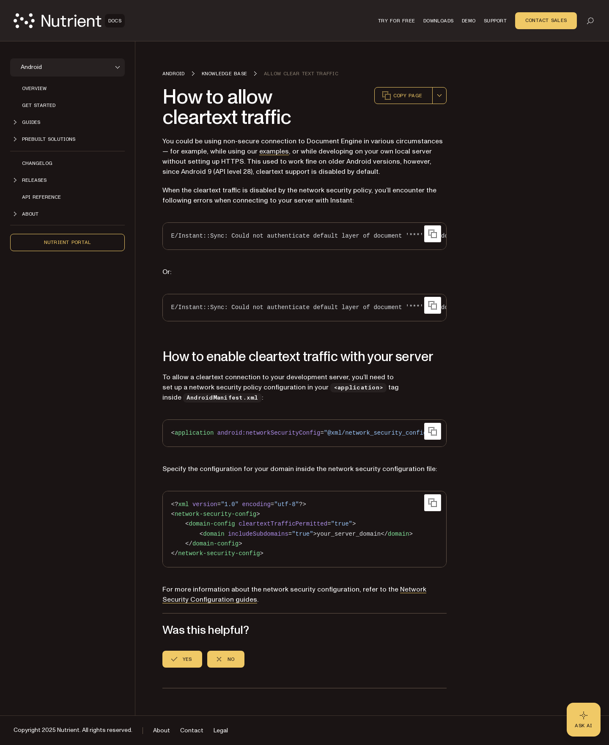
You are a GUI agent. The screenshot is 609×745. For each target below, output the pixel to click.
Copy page (401, 95)
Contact (191, 730)
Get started (38, 105)
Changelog (37, 163)
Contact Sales (546, 20)
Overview (34, 88)
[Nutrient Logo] (69, 20)
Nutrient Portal (67, 242)
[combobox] (439, 95)
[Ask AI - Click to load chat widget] (584, 720)
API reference (41, 197)
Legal (221, 730)
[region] (304, 236)
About (161, 730)
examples (274, 151)
